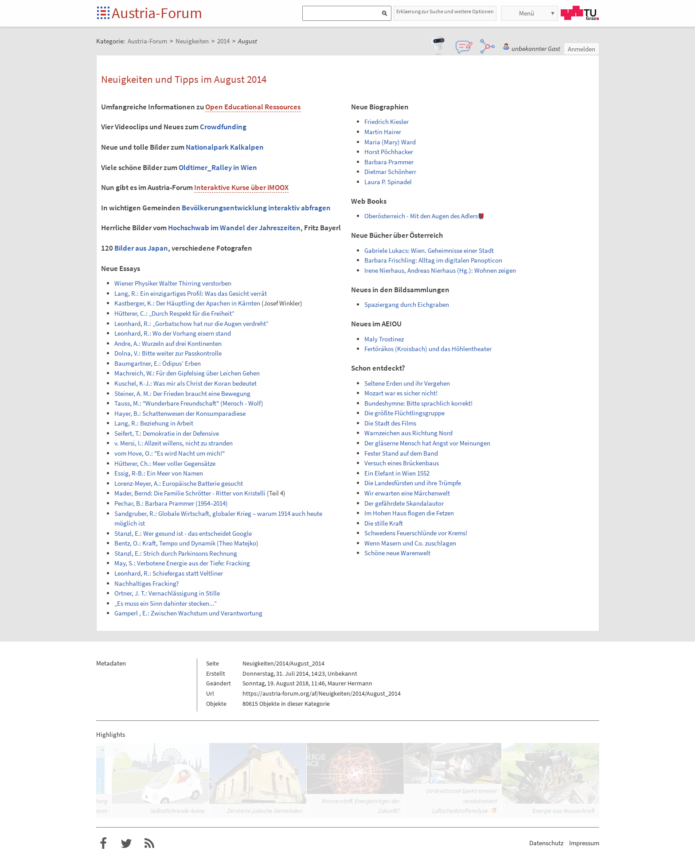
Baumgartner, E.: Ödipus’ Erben (157, 363)
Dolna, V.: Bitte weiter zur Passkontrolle (168, 353)
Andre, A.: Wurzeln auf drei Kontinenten (168, 343)
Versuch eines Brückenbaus (401, 463)
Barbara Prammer (389, 162)
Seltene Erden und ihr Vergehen (407, 383)
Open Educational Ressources (253, 107)
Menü (526, 13)
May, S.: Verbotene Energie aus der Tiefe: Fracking (182, 563)
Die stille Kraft (383, 523)
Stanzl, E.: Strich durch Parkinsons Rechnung (175, 553)
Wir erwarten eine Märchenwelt (407, 493)
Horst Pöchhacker (388, 151)
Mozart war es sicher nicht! (400, 393)
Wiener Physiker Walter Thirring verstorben (172, 283)
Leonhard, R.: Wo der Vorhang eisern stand (172, 333)
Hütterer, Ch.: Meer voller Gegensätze (164, 463)
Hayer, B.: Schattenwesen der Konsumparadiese (180, 413)
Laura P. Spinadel (388, 182)
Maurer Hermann (350, 683)
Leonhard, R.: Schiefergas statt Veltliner (168, 573)
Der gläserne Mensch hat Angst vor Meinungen (427, 443)
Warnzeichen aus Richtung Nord (408, 433)
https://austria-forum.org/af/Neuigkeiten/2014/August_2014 (321, 693)
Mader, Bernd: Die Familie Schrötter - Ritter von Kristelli (190, 493)
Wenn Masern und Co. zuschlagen (410, 543)
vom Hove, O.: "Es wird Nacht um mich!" (169, 453)
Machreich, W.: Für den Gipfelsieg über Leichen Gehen (187, 373)
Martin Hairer (382, 132)
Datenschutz (546, 843)
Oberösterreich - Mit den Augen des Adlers (421, 216)
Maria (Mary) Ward (390, 142)
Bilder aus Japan (141, 248)
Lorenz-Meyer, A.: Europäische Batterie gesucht (178, 483)
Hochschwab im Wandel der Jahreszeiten (234, 227)
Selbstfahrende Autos (177, 811)
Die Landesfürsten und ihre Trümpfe (412, 483)
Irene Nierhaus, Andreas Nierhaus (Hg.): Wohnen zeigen (440, 270)
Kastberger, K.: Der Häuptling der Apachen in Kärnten (187, 303)
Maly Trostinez (384, 339)
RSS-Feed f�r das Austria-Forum (149, 843)
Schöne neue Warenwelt (397, 553)
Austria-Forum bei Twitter (126, 843)
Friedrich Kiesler (386, 121)
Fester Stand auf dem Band (401, 453)
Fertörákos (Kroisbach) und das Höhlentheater (428, 348)
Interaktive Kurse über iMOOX (241, 187)
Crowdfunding (223, 127)
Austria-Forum (157, 13)
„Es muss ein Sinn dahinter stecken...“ (165, 603)
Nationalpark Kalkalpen (225, 147)
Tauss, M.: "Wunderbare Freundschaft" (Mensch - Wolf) (188, 403)
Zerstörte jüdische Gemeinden (264, 811)
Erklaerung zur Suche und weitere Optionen (445, 11)
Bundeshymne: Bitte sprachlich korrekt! (418, 403)
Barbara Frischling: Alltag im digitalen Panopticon (433, 260)
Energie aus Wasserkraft (563, 811)
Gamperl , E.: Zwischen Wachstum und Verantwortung (188, 613)
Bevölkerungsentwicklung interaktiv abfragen (256, 208)
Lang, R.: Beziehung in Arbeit (153, 423)
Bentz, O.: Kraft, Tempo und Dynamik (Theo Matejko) (186, 543)
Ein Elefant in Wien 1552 (396, 473)
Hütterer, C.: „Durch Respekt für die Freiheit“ (174, 313)
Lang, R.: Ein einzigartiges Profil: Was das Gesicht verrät (190, 293)
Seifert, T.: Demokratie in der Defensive (166, 433)
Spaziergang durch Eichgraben (406, 304)
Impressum (584, 843)
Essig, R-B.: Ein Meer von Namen (158, 473)
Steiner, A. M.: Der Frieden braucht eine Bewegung (182, 393)
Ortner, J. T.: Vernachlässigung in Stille (167, 593)
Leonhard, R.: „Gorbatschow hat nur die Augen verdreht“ (191, 323)
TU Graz (580, 13)
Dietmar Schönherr (390, 171)
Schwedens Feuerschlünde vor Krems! (415, 533)
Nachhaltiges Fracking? (146, 583)
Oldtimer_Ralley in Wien (218, 167)
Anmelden (581, 49)
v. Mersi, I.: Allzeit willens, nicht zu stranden (173, 443)
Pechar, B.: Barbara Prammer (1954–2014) (171, 503)
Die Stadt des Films (390, 423)
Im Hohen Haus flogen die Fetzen (409, 513)
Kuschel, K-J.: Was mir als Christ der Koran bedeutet (185, 383)
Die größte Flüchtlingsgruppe (404, 413)
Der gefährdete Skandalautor (404, 503)
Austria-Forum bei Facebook (103, 843)
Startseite (104, 13)
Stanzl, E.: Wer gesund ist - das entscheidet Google (183, 533)
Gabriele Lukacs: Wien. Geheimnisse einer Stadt (429, 250)
